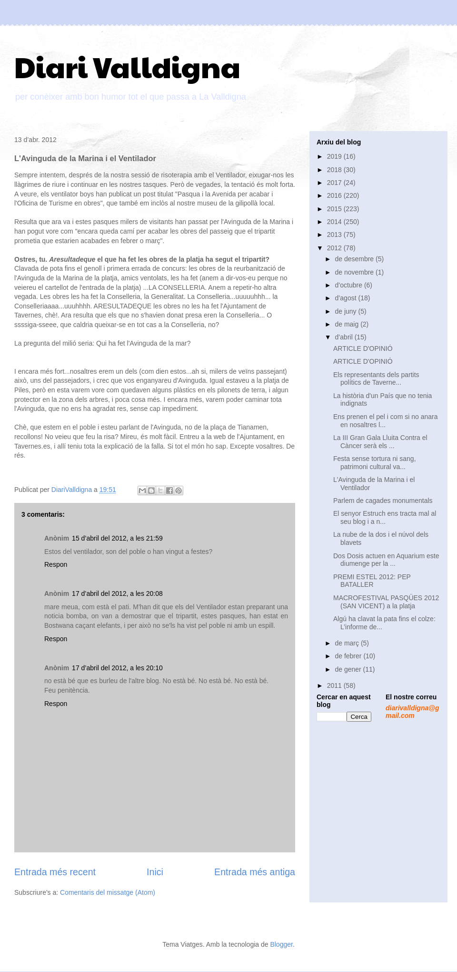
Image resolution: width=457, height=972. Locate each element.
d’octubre (349, 285)
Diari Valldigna (127, 66)
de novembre (355, 272)
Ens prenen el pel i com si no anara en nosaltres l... (385, 421)
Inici (155, 872)
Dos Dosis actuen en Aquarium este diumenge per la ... (386, 560)
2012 (335, 248)
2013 (335, 234)
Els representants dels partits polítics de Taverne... (376, 379)
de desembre (355, 259)
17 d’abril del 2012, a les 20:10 (117, 668)
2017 (335, 182)
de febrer (349, 656)
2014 (335, 221)
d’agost (346, 298)
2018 (335, 170)
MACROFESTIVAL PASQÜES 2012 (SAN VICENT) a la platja (386, 602)
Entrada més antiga (254, 872)
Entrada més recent (55, 872)
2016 (335, 195)
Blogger (281, 944)
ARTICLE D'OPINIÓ (363, 348)
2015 (335, 209)
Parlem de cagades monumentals (383, 500)
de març (347, 643)
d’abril (344, 337)
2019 (335, 156)
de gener (349, 669)
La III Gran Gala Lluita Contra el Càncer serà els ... (380, 442)
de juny (346, 311)
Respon (55, 564)
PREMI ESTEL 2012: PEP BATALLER (372, 581)
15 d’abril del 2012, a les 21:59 (117, 538)
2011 (335, 685)
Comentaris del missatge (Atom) (107, 892)
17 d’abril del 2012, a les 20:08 (117, 593)
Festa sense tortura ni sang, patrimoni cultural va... (374, 463)
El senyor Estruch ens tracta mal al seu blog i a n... (384, 517)
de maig (347, 324)
